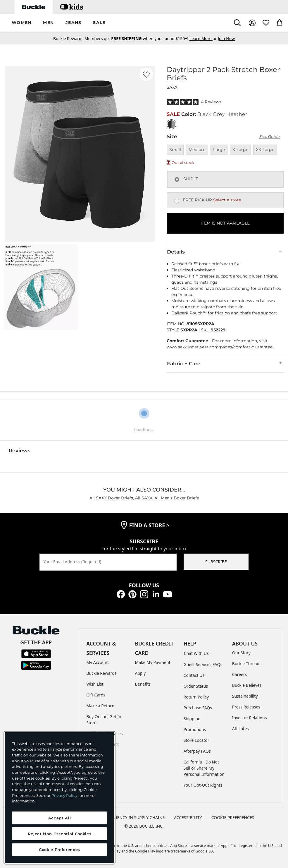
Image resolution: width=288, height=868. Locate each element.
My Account (97, 662)
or (203, 38)
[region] (59, 797)
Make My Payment (152, 662)
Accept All (59, 818)
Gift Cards (95, 695)
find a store (149, 525)
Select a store (227, 200)
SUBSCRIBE (216, 561)
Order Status (196, 686)
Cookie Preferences (232, 817)
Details (225, 251)
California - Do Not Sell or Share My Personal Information (204, 768)
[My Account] (252, 23)
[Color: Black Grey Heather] (171, 124)
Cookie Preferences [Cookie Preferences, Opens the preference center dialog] (59, 849)
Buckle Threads (246, 663)
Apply (140, 673)
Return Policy (196, 697)
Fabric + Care (225, 363)
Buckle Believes (247, 685)
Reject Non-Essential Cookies (59, 833)
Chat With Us (196, 653)
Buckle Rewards (101, 673)
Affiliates (240, 728)
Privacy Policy (64, 795)
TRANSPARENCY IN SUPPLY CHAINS (131, 817)
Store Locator (196, 740)
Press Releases (246, 707)
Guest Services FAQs (203, 664)
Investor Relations (249, 717)
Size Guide (269, 136)
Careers (239, 674)
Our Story (241, 652)
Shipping (192, 718)
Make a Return (100, 705)
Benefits (143, 684)
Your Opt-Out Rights (203, 785)
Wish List (94, 684)
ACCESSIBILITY (188, 817)
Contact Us (194, 675)
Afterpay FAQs (197, 751)
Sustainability (245, 696)
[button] (21, 23)
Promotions (195, 729)
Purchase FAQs (198, 708)
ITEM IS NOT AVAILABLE (225, 223)
